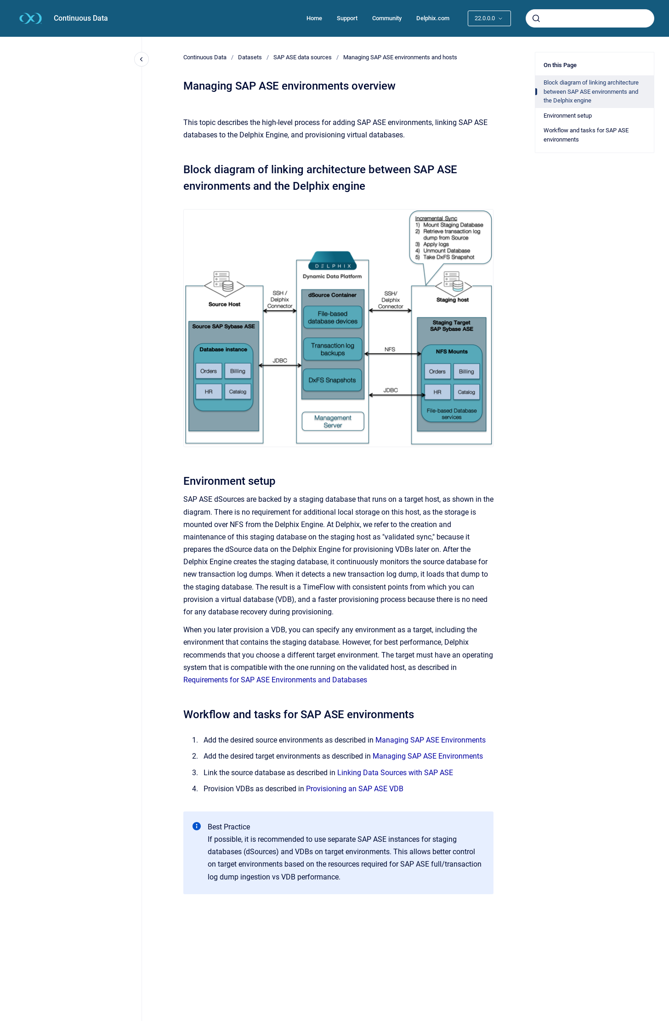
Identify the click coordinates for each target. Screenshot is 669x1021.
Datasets (250, 57)
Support (347, 18)
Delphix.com (432, 18)
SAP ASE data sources (302, 57)
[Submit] (536, 18)
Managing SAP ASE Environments (430, 740)
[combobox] (590, 18)
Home (314, 18)
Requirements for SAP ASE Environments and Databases (275, 679)
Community (387, 18)
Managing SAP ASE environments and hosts (400, 57)
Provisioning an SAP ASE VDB (354, 788)
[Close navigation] (141, 59)
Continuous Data (81, 18)
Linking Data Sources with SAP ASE (395, 772)
